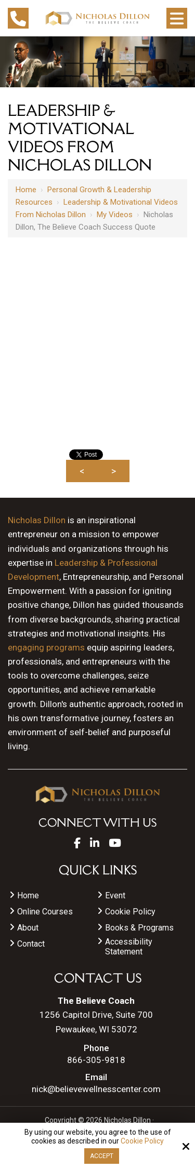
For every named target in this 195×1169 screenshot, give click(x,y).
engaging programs (46, 647)
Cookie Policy (142, 1141)
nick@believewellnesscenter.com (96, 1089)
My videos (115, 214)
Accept (101, 1156)
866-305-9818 (96, 1060)
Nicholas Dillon (37, 520)
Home (26, 189)
